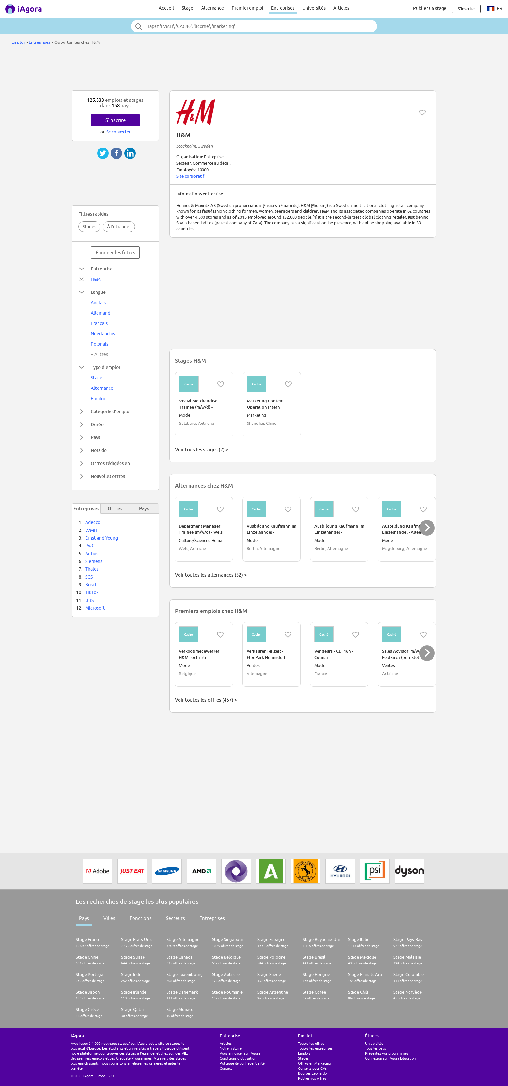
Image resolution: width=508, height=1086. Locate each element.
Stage (187, 8)
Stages (89, 226)
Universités (314, 8)
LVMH (91, 530)
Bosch (91, 584)
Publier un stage (429, 8)
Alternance (212, 8)
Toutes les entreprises (315, 1048)
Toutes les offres (311, 1043)
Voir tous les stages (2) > (201, 449)
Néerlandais (103, 333)
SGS (89, 576)
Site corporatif (190, 176)
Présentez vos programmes (386, 1053)
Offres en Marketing (314, 1063)
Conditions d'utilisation (238, 1058)
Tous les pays (375, 1048)
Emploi (18, 42)
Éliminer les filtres (115, 252)
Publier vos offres (312, 1078)
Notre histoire (231, 1048)
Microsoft (95, 608)
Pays (84, 918)
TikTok (91, 592)
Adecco (92, 522)
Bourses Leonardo (312, 1073)
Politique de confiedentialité (242, 1063)
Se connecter (118, 131)
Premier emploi (247, 8)
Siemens (93, 561)
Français (99, 323)
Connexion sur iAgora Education (390, 1058)
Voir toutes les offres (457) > (206, 700)
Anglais (98, 302)
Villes (109, 918)
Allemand (100, 313)
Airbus (91, 553)
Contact (226, 1068)
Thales (91, 569)
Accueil (166, 8)
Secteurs (175, 918)
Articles (341, 8)
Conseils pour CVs (312, 1068)
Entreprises (282, 8)
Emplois (304, 1053)
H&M (96, 279)
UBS (89, 600)
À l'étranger (119, 226)
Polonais (99, 344)
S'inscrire (115, 120)
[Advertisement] (254, 69)
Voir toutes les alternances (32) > (211, 575)
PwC (90, 545)
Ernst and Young (101, 538)
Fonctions (141, 918)
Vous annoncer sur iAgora (240, 1053)
